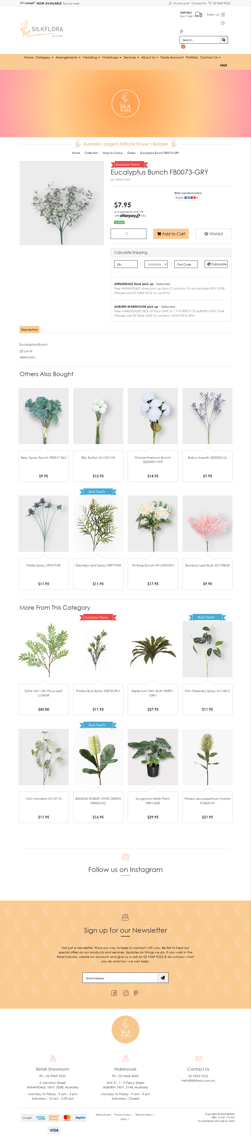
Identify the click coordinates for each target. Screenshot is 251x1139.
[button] (213, 233)
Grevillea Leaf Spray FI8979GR (98, 565)
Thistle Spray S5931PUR (43, 565)
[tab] (30, 329)
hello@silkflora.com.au (198, 1080)
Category (44, 57)
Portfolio (192, 57)
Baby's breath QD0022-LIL (207, 457)
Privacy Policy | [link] (123, 1114)
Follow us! (213, 14)
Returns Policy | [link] (144, 1114)
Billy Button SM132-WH (98, 457)
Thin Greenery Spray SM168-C (207, 691)
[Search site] (223, 39)
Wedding (91, 57)
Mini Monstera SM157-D (44, 798)
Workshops (111, 57)
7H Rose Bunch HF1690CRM (153, 565)
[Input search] (199, 39)
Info (143, 215)
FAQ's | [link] (125, 1118)
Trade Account (172, 57)
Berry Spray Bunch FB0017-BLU (43, 457)
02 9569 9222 (219, 2)
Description (29, 329)
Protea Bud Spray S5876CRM (98, 691)
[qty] (125, 264)
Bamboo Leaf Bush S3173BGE (207, 565)
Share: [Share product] (187, 197)
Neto (232, 1120)
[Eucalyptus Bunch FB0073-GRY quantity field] (128, 233)
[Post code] (186, 264)
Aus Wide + (191, 13)
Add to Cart (171, 233)
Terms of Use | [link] (104, 1114)
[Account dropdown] (178, 3)
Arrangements (68, 57)
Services (131, 57)
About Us (149, 57)
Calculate (217, 264)
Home (28, 57)
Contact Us (199, 3)
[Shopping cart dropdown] (183, 46)
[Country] (156, 264)
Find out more (70, 3)
